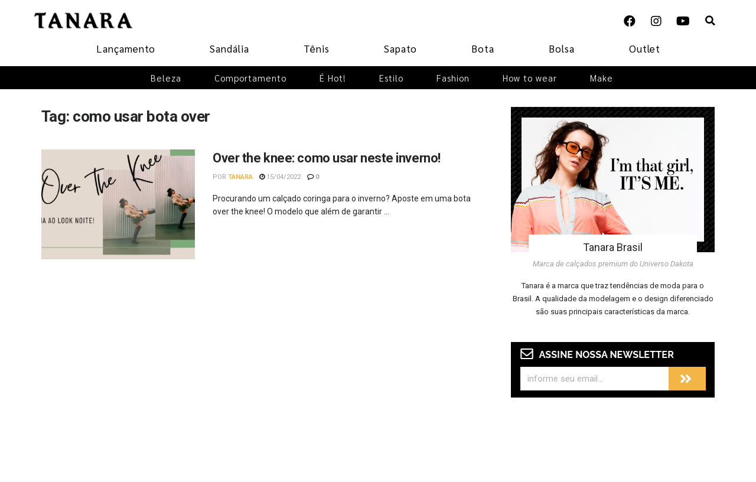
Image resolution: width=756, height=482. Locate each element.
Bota (482, 48)
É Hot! (333, 77)
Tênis (317, 48)
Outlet (644, 48)
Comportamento (250, 77)
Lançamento (125, 48)
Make (601, 77)
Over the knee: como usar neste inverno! (327, 158)
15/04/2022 (280, 177)
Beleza (166, 77)
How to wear (530, 77)
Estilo (391, 77)
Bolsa (562, 48)
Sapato (400, 48)
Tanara (240, 177)
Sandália (229, 48)
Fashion (453, 77)
